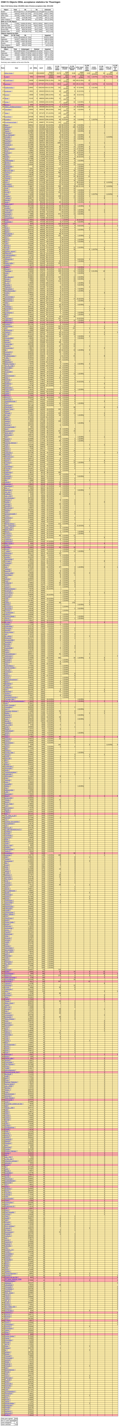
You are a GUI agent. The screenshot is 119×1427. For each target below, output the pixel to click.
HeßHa (7, 441)
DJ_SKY (7, 334)
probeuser (8, 91)
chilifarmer (8, 583)
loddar (7, 174)
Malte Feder (8, 529)
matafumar (8, 539)
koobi (6, 188)
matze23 (7, 257)
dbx (6, 480)
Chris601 (7, 137)
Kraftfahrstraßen (10, 356)
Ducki (6, 151)
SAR (6, 437)
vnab (6, 600)
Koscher (7, 537)
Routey (7, 385)
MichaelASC (9, 233)
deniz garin (8, 433)
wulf (6, 316)
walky (6, 180)
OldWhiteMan (9, 160)
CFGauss (8, 462)
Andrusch (8, 153)
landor (7, 202)
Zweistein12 (8, 299)
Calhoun (7, 176)
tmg (6, 374)
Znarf (6, 581)
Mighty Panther (9, 364)
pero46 (7, 247)
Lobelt (7, 77)
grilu (6, 567)
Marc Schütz (9, 543)
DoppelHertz (9, 218)
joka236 (7, 143)
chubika (7, 208)
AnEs (6, 295)
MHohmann (8, 322)
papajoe (7, 421)
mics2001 (8, 596)
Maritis (7, 231)
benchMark (8, 575)
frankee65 (8, 476)
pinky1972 (8, 620)
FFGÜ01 (7, 610)
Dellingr (7, 474)
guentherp (8, 117)
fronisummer (9, 301)
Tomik (6, 310)
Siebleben (8, 306)
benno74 (7, 397)
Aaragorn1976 (9, 431)
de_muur (7, 622)
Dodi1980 (8, 235)
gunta (6, 158)
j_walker (7, 551)
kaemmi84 (8, 490)
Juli (6, 577)
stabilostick (8, 472)
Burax (6, 228)
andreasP (8, 212)
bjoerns (7, 245)
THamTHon (8, 210)
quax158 (7, 571)
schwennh (8, 214)
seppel (7, 411)
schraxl (7, 381)
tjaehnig (7, 555)
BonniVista (8, 608)
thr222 (7, 565)
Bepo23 (7, 419)
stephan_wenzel (10, 251)
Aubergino (8, 484)
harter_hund (8, 204)
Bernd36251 (8, 186)
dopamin (7, 354)
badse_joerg (9, 527)
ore (6, 226)
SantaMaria (8, 466)
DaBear (7, 602)
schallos (7, 119)
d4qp (6, 303)
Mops (6, 125)
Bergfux (7, 162)
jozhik (6, 445)
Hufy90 (7, 346)
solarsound (8, 541)
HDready (7, 413)
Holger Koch (9, 389)
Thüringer (8, 133)
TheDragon (8, 318)
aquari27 (7, 439)
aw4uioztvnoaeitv (10, 514)
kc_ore (7, 283)
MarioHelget (8, 559)
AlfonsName (8, 289)
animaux (7, 504)
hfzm (6, 261)
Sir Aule (7, 415)
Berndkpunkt (9, 277)
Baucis (7, 531)
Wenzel (7, 618)
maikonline (8, 452)
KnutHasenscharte (10, 122)
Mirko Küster (9, 73)
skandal (7, 200)
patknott (7, 614)
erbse (6, 147)
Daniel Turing (9, 409)
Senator (7, 360)
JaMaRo (7, 265)
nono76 (7, 423)
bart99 (7, 129)
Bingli (6, 98)
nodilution (8, 494)
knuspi (7, 549)
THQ (6, 403)
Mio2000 (7, 478)
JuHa (6, 273)
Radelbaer (8, 271)
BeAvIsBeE (8, 368)
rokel (6, 243)
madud (7, 393)
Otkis (6, 155)
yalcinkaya (8, 553)
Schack (7, 279)
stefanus (7, 569)
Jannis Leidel (9, 573)
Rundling (7, 547)
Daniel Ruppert (9, 376)
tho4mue (7, 425)
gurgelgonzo (9, 312)
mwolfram (8, 141)
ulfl (6, 224)
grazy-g (7, 450)
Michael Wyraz (9, 523)
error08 (7, 192)
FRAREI (7, 168)
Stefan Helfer (9, 263)
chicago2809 (9, 338)
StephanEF (8, 405)
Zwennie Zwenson (10, 443)
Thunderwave (9, 612)
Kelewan (7, 178)
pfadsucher (8, 387)
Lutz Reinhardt (9, 135)
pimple (7, 95)
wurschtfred (8, 593)
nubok (7, 267)
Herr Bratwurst (9, 149)
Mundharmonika (10, 291)
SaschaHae (8, 326)
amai (6, 220)
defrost (7, 206)
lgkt (6, 275)
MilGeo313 (8, 362)
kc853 (7, 512)
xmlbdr (7, 470)
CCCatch (8, 561)
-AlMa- (7, 358)
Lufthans (7, 198)
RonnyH (7, 164)
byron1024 (8, 606)
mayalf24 (8, 506)
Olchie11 (7, 500)
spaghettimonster (10, 401)
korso (6, 190)
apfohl (7, 417)
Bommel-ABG (9, 170)
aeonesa (7, 84)
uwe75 (7, 239)
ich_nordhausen (10, 525)
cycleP (7, 249)
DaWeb (7, 502)
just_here (8, 492)
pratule (7, 340)
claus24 (7, 587)
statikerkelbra (9, 87)
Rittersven (8, 253)
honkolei (7, 458)
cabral (7, 447)
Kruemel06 (8, 372)
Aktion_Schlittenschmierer (13, 107)
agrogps (7, 342)
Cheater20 (8, 145)
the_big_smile (9, 366)
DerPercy (8, 172)
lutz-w (6, 182)
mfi (6, 328)
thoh (6, 336)
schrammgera (9, 297)
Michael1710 (9, 456)
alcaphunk (8, 591)
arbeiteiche (8, 518)
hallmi (6, 464)
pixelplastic (8, 222)
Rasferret (8, 287)
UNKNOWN (8, 166)
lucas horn (8, 595)
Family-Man (8, 344)
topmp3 (7, 460)
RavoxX (7, 269)
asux (6, 237)
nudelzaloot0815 (10, 255)
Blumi (6, 314)
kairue (7, 370)
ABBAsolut (8, 320)
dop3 (6, 429)
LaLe (6, 194)
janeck (7, 230)
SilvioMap (8, 109)
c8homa (7, 579)
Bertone (7, 281)
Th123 (7, 516)
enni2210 (8, 533)
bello (6, 241)
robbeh (7, 391)
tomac (7, 102)
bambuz (7, 510)
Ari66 (6, 598)
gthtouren (8, 127)
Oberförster (8, 407)
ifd (5, 350)
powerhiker (8, 308)
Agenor (7, 131)
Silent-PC (8, 216)
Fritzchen (8, 468)
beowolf (7, 604)
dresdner (7, 285)
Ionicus (7, 520)
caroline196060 (9, 616)
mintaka (7, 196)
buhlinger (8, 379)
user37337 (8, 399)
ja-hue (7, 304)
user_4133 (8, 496)
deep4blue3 (8, 486)
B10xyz (7, 395)
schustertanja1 (9, 498)
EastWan (7, 454)
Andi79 (7, 585)
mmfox (7, 293)
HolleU (7, 545)
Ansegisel (8, 563)
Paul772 (7, 139)
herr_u (7, 488)
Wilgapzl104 (8, 259)
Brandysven (8, 508)
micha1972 (8, 352)
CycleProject (9, 80)
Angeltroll (8, 184)
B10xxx (7, 105)
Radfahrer (8, 383)
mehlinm (7, 324)
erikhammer (8, 330)
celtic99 (7, 482)
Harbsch (7, 332)
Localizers (8, 535)
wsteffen (7, 557)
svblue (7, 522)
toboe (6, 377)
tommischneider (10, 427)
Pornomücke (9, 348)
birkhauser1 (8, 435)
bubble (7, 156)
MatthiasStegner (10, 589)
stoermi (7, 449)
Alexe (6, 113)
